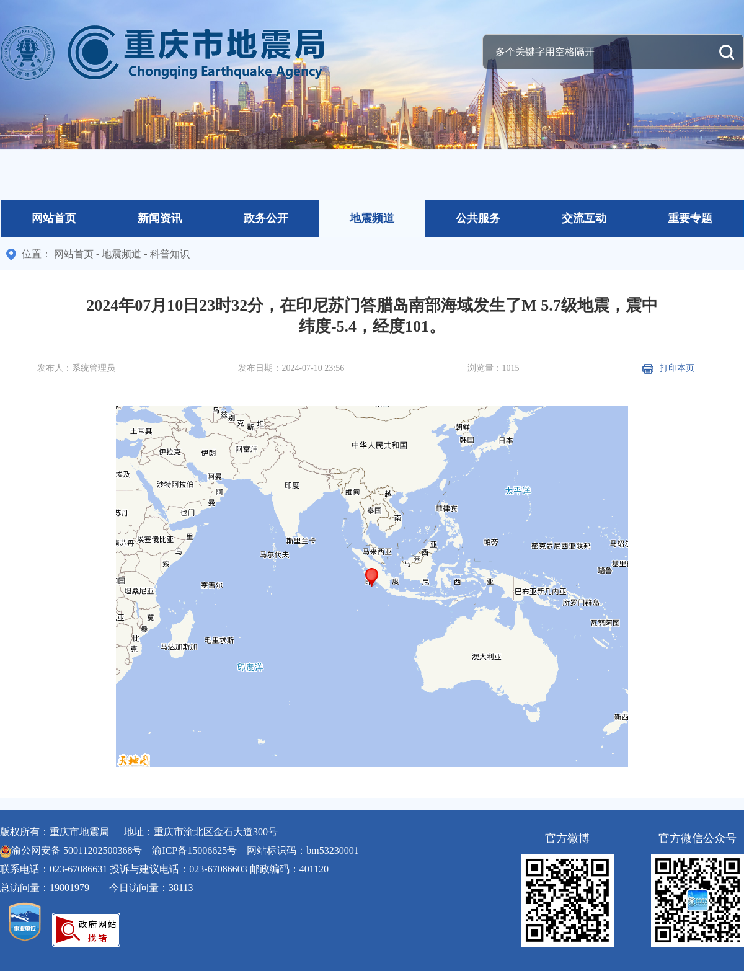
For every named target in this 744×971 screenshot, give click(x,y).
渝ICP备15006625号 (194, 850)
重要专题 (690, 218)
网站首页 (54, 218)
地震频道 (372, 218)
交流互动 (584, 218)
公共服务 (478, 218)
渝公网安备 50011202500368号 (76, 850)
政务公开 (266, 218)
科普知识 (170, 254)
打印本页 (668, 368)
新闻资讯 (160, 218)
